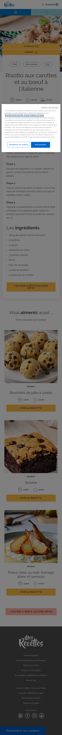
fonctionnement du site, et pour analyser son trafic (24, 116)
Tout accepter (40, 145)
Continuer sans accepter (49, 107)
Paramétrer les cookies (18, 145)
